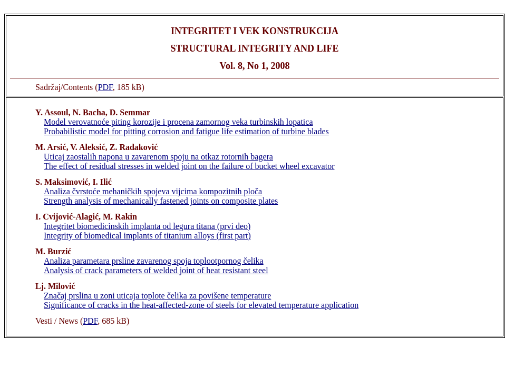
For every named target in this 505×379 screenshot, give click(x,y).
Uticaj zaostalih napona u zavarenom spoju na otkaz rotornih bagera (158, 156)
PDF (105, 87)
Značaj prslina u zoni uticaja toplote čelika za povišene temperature (157, 295)
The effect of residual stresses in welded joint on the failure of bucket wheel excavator (189, 166)
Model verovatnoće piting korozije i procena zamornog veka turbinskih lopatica (178, 121)
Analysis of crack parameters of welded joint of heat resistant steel (156, 270)
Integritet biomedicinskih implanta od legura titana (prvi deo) (147, 226)
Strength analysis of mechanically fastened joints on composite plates (161, 200)
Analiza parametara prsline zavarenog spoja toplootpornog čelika (154, 260)
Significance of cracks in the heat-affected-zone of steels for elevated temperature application (201, 305)
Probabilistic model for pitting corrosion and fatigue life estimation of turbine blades (186, 131)
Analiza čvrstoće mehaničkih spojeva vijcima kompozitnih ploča (153, 191)
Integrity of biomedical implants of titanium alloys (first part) (147, 235)
